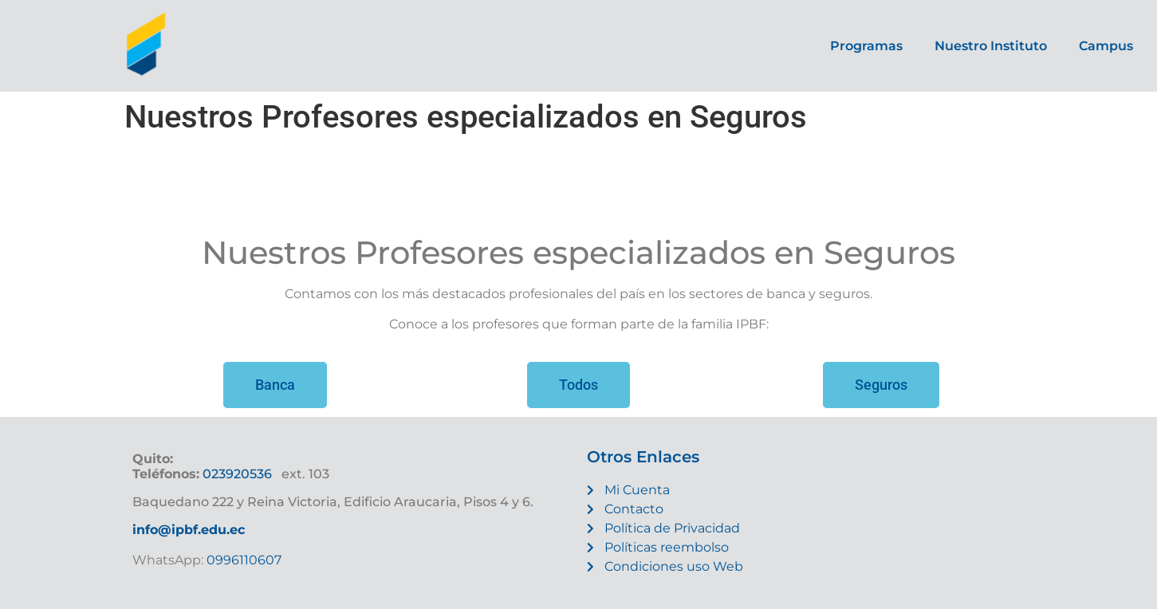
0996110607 (242, 560)
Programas (866, 45)
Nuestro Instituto (991, 45)
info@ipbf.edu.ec (188, 529)
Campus (1106, 45)
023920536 (237, 473)
